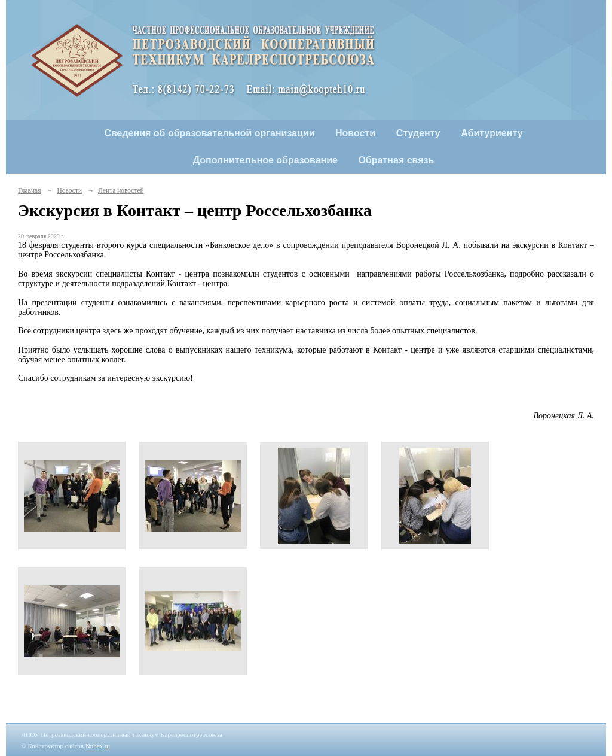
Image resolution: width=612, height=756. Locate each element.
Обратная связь (396, 160)
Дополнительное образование (265, 160)
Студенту (418, 133)
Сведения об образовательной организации (209, 133)
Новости (355, 133)
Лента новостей (120, 190)
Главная (29, 190)
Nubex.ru (97, 745)
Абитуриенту (491, 133)
